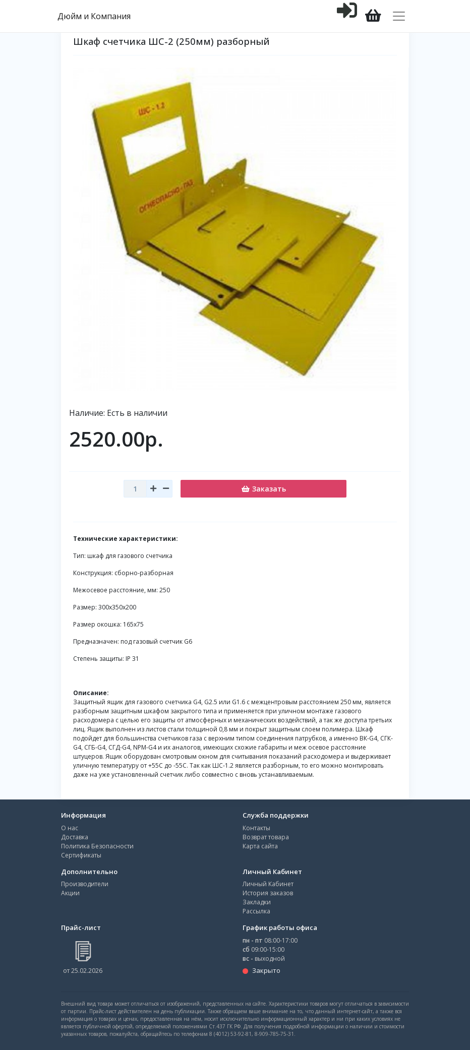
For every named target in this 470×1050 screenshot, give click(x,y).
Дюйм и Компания (94, 16)
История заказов (268, 893)
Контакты (256, 828)
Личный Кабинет (268, 884)
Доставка (74, 837)
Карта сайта (260, 846)
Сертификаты (81, 855)
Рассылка (256, 911)
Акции (70, 893)
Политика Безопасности (97, 846)
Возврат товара (266, 837)
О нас (69, 828)
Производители (84, 884)
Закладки (257, 902)
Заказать (264, 488)
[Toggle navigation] (399, 16)
